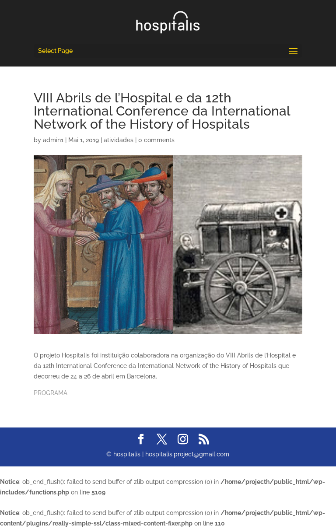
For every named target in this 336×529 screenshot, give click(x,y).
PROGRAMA (50, 392)
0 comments (156, 140)
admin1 (53, 140)
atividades (118, 140)
